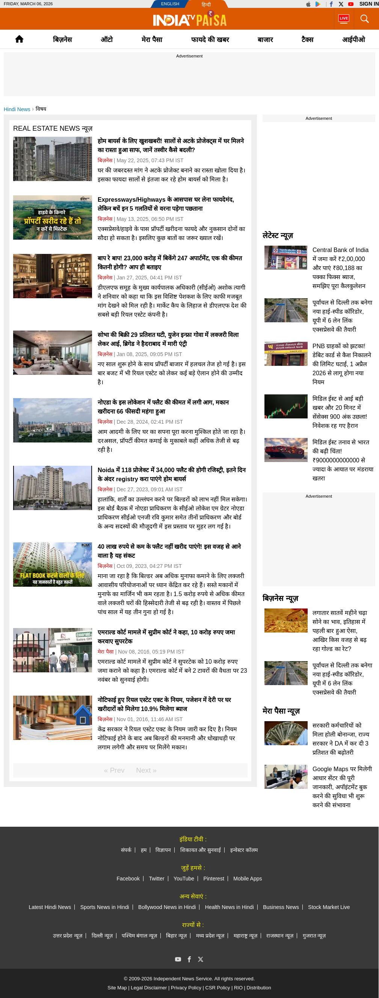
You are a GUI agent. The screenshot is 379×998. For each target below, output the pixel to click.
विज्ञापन (163, 850)
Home (19, 39)
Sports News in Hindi (104, 907)
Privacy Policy (186, 987)
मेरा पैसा (152, 40)
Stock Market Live (329, 907)
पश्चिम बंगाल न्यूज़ (139, 936)
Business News (281, 907)
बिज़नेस (62, 40)
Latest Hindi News (50, 907)
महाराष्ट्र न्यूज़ (245, 936)
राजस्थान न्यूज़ (279, 936)
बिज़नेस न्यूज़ (280, 598)
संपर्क (126, 850)
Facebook (127, 879)
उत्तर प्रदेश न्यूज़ (68, 936)
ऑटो (107, 40)
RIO (238, 987)
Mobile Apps (247, 879)
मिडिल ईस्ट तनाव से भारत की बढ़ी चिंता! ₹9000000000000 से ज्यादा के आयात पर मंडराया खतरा (343, 460)
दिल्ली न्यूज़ (102, 936)
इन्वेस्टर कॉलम (244, 850)
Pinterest (214, 879)
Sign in (369, 4)
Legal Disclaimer (149, 987)
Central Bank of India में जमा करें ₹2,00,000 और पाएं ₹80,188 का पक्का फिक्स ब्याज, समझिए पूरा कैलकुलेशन (340, 268)
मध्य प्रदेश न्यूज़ (210, 936)
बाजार (265, 40)
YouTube (184, 879)
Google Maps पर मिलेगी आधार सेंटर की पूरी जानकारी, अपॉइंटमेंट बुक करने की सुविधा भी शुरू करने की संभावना (342, 787)
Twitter (156, 879)
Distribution (259, 987)
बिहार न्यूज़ (176, 936)
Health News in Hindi (229, 907)
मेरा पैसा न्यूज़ (281, 711)
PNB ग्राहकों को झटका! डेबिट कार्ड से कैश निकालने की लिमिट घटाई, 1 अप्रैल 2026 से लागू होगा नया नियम (342, 364)
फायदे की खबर (210, 40)
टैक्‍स (307, 40)
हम (143, 850)
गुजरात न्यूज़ (314, 936)
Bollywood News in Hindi (167, 907)
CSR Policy (217, 987)
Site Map (117, 987)
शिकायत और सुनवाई (200, 850)
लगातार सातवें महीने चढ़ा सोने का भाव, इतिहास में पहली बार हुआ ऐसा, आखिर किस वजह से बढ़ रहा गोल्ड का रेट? (340, 631)
